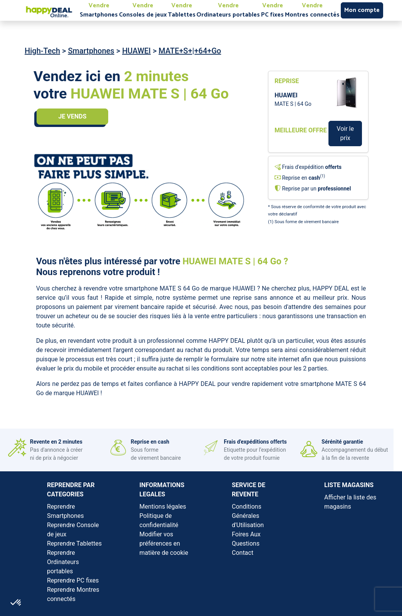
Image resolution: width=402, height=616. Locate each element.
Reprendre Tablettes (74, 543)
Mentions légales (162, 506)
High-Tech (42, 50)
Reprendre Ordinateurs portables (63, 562)
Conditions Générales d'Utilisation (248, 516)
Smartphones (91, 50)
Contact (242, 552)
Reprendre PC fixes (73, 580)
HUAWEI (136, 50)
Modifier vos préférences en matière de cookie (163, 543)
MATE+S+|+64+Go (190, 50)
